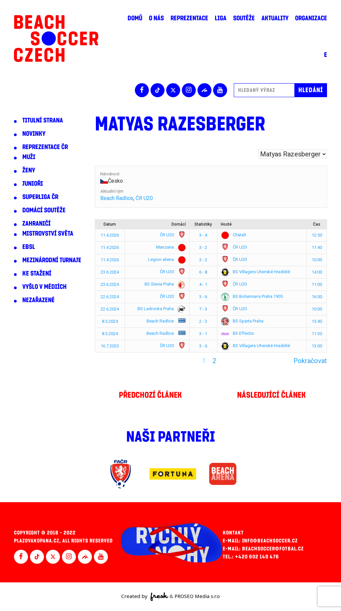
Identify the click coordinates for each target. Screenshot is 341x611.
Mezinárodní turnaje (51, 260)
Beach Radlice (116, 198)
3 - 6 (203, 296)
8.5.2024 (110, 321)
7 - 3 (203, 308)
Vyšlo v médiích (44, 287)
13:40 (317, 321)
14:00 (317, 272)
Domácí (178, 224)
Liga (220, 18)
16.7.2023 (110, 345)
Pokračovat (310, 361)
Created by (144, 596)
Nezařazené (38, 300)
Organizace (311, 18)
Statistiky (203, 224)
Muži (28, 157)
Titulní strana (42, 120)
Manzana (169, 247)
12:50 (317, 235)
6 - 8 (203, 272)
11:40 (317, 247)
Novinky (33, 133)
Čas (316, 224)
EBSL (28, 247)
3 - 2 (203, 247)
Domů (135, 18)
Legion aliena (165, 259)
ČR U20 (144, 198)
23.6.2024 (110, 272)
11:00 (317, 284)
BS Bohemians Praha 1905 (252, 296)
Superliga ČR (40, 197)
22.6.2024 (110, 296)
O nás (156, 18)
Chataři (233, 234)
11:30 (317, 333)
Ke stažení (36, 273)
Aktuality (274, 18)
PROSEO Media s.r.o (197, 596)
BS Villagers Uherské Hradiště (255, 271)
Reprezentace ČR (45, 147)
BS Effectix (237, 333)
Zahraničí (36, 223)
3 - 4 (203, 235)
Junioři (32, 183)
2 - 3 (203, 321)
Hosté (226, 224)
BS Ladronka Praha (160, 308)
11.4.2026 (110, 235)
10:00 (317, 259)
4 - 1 (203, 284)
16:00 (317, 296)
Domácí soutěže (44, 210)
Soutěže (244, 18)
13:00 (317, 345)
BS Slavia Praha (164, 284)
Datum (110, 224)
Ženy (28, 170)
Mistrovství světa (47, 233)
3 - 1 (203, 333)
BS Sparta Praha (242, 320)
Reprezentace (189, 18)
